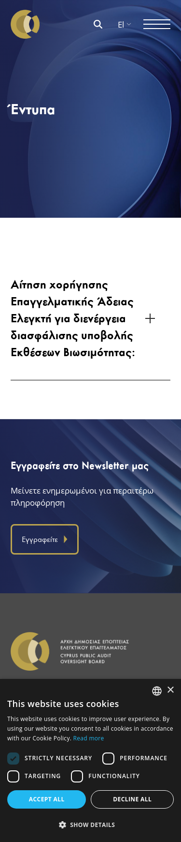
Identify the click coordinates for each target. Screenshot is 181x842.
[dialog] (90, 760)
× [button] (170, 690)
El (125, 24)
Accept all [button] (47, 799)
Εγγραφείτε (45, 539)
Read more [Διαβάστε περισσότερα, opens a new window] (88, 738)
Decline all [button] (132, 799)
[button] (90, 825)
